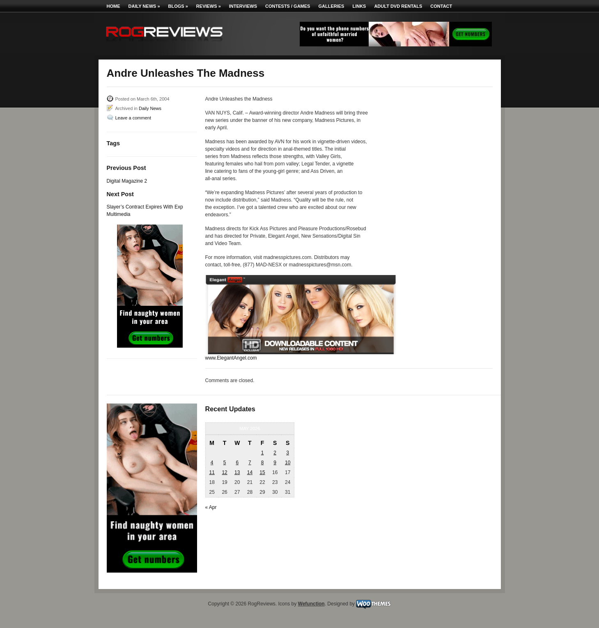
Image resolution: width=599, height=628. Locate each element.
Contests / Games (287, 6)
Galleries (331, 6)
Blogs (178, 6)
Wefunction (311, 604)
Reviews (208, 6)
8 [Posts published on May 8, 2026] (262, 462)
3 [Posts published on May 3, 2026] (287, 453)
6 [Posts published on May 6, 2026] (237, 462)
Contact (441, 6)
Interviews (243, 6)
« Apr (211, 507)
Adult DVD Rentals (398, 6)
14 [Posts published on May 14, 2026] (249, 472)
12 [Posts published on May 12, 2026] (224, 472)
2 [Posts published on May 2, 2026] (274, 453)
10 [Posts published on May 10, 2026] (287, 462)
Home (113, 6)
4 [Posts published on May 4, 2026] (212, 462)
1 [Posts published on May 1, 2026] (262, 453)
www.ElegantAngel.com (231, 358)
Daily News (144, 6)
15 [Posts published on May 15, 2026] (262, 472)
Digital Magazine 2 (127, 181)
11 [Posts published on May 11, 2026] (211, 472)
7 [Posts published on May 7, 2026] (249, 462)
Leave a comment (133, 117)
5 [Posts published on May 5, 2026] (224, 462)
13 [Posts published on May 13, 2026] (237, 472)
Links (359, 6)
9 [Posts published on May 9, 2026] (274, 462)
